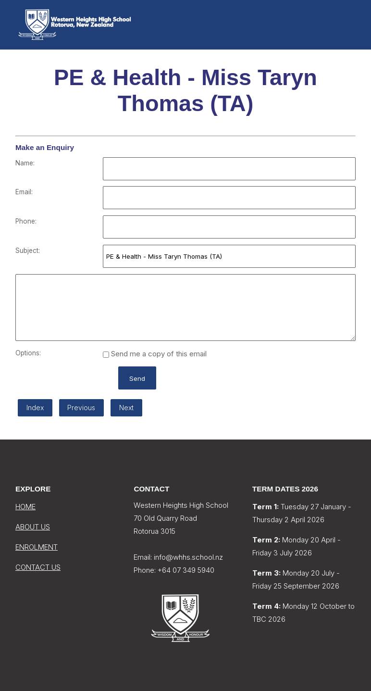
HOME (25, 506)
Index (35, 407)
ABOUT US (32, 526)
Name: (25, 163)
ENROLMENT (36, 547)
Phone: (26, 221)
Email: (24, 192)
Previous (81, 407)
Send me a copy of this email (155, 353)
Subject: (27, 250)
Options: (28, 353)
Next (126, 407)
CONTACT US (38, 567)
